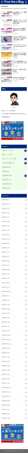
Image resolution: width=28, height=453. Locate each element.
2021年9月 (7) (5, 295)
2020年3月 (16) (6, 374)
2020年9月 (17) (6, 348)
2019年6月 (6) (5, 413)
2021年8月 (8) (5, 300)
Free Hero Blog (13, 451)
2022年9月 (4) (5, 243)
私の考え (8, 179)
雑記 (7, 188)
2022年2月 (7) (5, 274)
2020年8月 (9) (5, 352)
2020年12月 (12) (6, 335)
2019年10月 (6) (6, 396)
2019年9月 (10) (6, 400)
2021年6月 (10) (6, 309)
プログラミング (10, 158)
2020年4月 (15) (6, 370)
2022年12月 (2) (6, 234)
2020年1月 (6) (5, 383)
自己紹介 (8, 184)
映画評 (8, 167)
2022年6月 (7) (5, 256)
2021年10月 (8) (6, 291)
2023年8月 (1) (5, 208)
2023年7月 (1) (5, 213)
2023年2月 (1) (5, 226)
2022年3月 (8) (5, 269)
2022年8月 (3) (5, 247)
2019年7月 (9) (5, 409)
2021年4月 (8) (5, 317)
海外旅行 (8, 175)
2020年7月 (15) (6, 357)
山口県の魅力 (9, 163)
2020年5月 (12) (6, 365)
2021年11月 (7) (6, 287)
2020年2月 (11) (6, 379)
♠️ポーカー (9, 150)
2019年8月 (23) (6, 405)
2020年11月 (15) (6, 339)
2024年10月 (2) (6, 199)
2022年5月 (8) (5, 261)
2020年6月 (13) (6, 361)
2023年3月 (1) (5, 221)
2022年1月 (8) (5, 278)
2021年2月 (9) (5, 326)
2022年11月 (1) (6, 239)
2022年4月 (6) (5, 265)
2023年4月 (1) (5, 217)
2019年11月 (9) (6, 392)
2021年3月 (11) (6, 322)
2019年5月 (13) (6, 418)
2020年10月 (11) (6, 344)
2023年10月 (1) (6, 204)
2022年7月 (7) (5, 252)
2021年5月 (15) (6, 313)
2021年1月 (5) (5, 330)
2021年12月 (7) (6, 282)
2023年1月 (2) (5, 230)
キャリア (8, 154)
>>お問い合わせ (5, 116)
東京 (7, 171)
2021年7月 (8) (5, 304)
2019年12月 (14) (6, 387)
